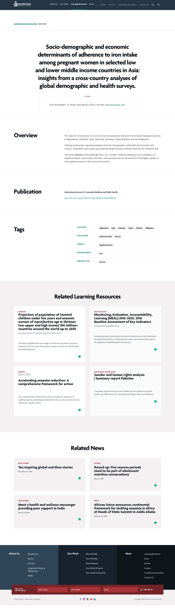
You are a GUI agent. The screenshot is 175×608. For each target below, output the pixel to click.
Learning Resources (78, 5)
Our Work (62, 5)
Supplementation (105, 245)
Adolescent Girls (105, 236)
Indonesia (121, 228)
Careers (112, 5)
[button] (153, 5)
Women (118, 236)
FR (159, 5)
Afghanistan (103, 228)
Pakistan (139, 228)
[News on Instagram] (84, 601)
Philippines (150, 228)
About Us (51, 5)
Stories (103, 5)
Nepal (131, 228)
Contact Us (144, 5)
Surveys (102, 262)
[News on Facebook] (80, 601)
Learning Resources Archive (26, 24)
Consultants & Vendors (127, 5)
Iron (100, 253)
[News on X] (87, 601)
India (113, 228)
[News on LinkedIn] (94, 601)
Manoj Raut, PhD (117, 104)
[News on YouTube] (91, 601)
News (91, 5)
